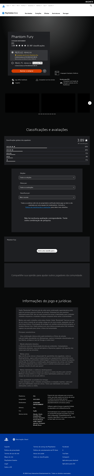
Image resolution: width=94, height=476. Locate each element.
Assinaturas (56, 11)
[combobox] (47, 175)
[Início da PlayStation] (3, 6)
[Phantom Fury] (22, 101)
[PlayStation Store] (10, 11)
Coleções (38, 11)
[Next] (89, 101)
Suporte (50, 5)
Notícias (38, 5)
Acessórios (30, 5)
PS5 (13, 5)
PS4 (18, 5)
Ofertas (46, 11)
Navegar (66, 11)
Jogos (7, 5)
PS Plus (23, 5)
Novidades (28, 11)
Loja (44, 5)
